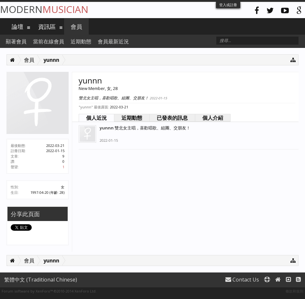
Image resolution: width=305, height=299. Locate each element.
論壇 (17, 26)
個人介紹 (212, 117)
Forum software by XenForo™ (49, 291)
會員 (76, 26)
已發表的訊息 (172, 117)
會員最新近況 (113, 41)
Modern (44, 9)
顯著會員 (16, 41)
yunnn (107, 128)
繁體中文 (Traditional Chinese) (40, 279)
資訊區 (47, 26)
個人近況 (96, 117)
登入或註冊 (228, 4)
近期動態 (131, 117)
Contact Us (242, 279)
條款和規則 (294, 291)
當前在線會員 (48, 41)
